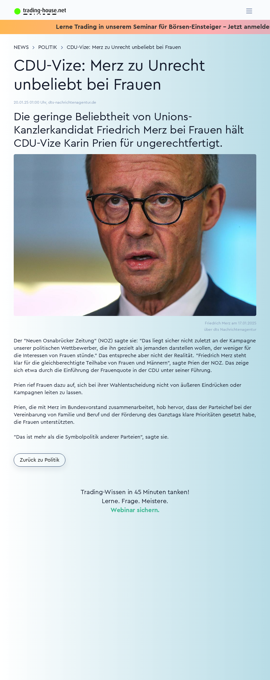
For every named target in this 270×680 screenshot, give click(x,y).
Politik (47, 47)
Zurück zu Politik (39, 460)
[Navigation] (249, 11)
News (21, 47)
